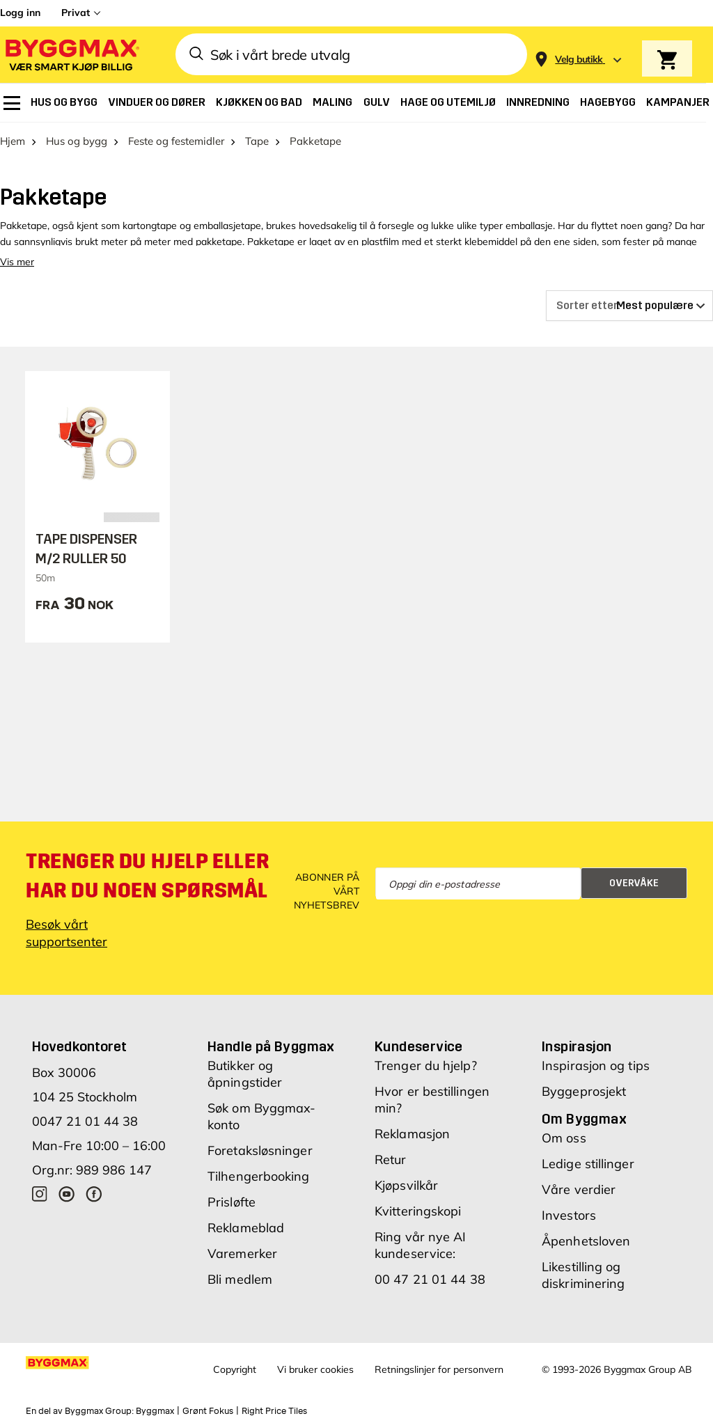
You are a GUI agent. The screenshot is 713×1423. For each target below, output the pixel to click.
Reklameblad (245, 1228)
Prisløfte (231, 1202)
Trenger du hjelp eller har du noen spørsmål (147, 876)
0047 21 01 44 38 (85, 1121)
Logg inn (20, 12)
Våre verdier (579, 1189)
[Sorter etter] (629, 305)
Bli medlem (239, 1279)
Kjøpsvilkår (406, 1185)
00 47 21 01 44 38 (430, 1279)
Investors (569, 1215)
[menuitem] (11, 103)
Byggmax (155, 1411)
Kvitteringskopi (418, 1211)
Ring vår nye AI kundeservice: (421, 1245)
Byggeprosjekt (584, 1091)
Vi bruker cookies (315, 1369)
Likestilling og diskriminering (583, 1275)
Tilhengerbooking (258, 1176)
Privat (75, 12)
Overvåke (634, 883)
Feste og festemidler (176, 141)
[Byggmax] (71, 54)
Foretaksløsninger (260, 1150)
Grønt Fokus (207, 1411)
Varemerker (242, 1253)
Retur (391, 1159)
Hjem (12, 141)
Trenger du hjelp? (426, 1066)
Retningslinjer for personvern (439, 1369)
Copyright (234, 1369)
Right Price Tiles (274, 1411)
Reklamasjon (412, 1134)
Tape (257, 141)
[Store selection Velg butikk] (578, 60)
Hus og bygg (76, 141)
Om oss (564, 1138)
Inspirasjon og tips (596, 1066)
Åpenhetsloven (586, 1241)
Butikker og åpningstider (244, 1074)
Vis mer (17, 261)
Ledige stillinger (588, 1164)
